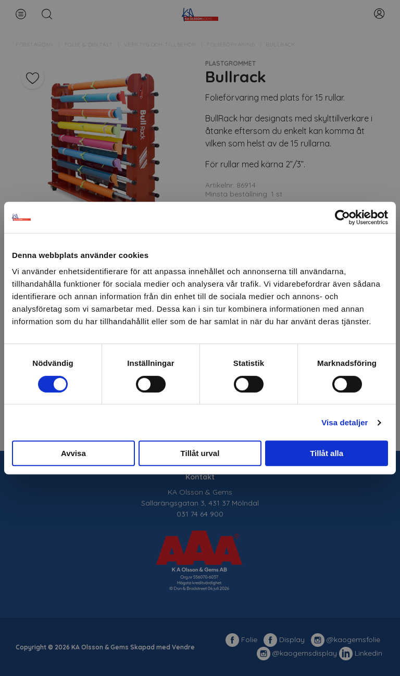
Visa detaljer (344, 422)
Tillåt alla (326, 453)
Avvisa (73, 453)
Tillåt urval (200, 453)
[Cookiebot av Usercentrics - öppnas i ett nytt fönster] (342, 217)
